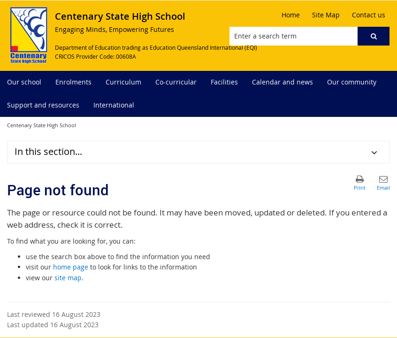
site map (68, 277)
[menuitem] (24, 82)
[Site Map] (325, 15)
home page (70, 266)
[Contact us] (368, 15)
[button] (373, 36)
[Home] (291, 15)
